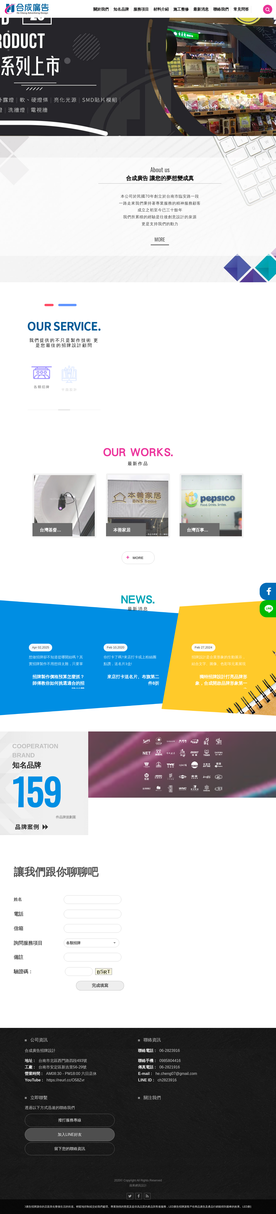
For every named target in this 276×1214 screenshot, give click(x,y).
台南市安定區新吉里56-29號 (62, 1067)
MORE (160, 239)
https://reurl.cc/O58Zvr (66, 1080)
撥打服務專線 (69, 1120)
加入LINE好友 (70, 1134)
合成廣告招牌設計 (40, 1051)
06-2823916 (169, 1051)
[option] (138, 77)
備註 (18, 957)
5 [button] (8, 56)
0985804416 (170, 1061)
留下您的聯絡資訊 (69, 1149)
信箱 (18, 928)
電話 (18, 914)
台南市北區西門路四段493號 (62, 1061)
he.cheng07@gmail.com (176, 1074)
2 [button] (8, 37)
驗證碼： (23, 971)
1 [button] (8, 31)
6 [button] (8, 62)
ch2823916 (167, 1080)
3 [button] (8, 43)
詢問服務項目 (28, 943)
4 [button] (8, 50)
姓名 (18, 899)
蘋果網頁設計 (138, 1185)
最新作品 (138, 463)
